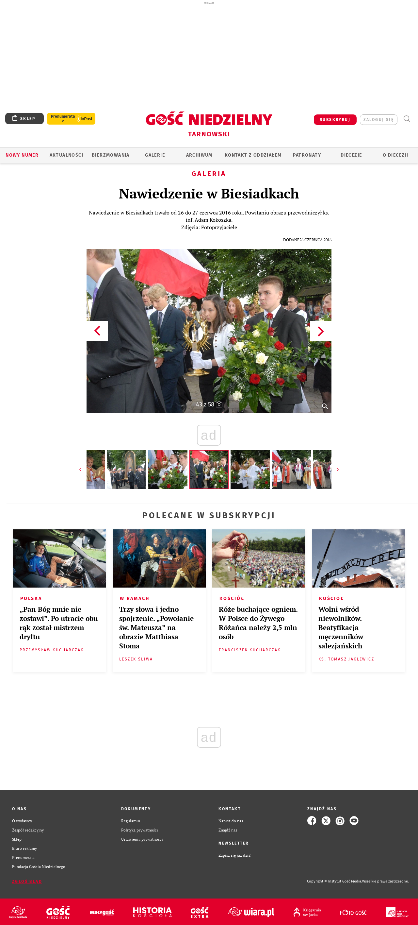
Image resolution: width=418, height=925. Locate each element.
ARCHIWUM (199, 155)
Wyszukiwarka (407, 119)
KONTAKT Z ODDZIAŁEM (253, 155)
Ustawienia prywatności (142, 839)
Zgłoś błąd (27, 881)
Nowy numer (22, 155)
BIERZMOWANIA (111, 155)
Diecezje (351, 155)
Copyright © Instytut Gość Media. (334, 881)
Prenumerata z (63, 118)
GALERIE (155, 155)
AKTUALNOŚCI (66, 155)
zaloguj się (378, 119)
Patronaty (307, 155)
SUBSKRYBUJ (335, 119)
